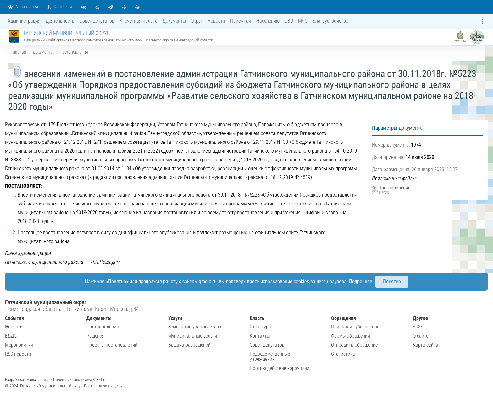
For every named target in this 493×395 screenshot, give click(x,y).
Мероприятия (19, 345)
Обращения (343, 318)
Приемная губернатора (355, 327)
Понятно (392, 281)
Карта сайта (425, 345)
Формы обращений (350, 336)
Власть (257, 318)
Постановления (74, 52)
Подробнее (360, 281)
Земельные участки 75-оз (194, 327)
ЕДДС (11, 336)
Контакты (260, 336)
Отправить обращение (354, 345)
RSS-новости (18, 354)
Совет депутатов (267, 345)
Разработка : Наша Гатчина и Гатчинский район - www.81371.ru (55, 379)
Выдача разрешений (189, 345)
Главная (18, 52)
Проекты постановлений (111, 345)
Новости (14, 327)
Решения (95, 336)
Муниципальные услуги (192, 336)
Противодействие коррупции (279, 368)
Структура (260, 327)
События (14, 318)
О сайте (420, 336)
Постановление (394, 188)
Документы (43, 52)
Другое (420, 318)
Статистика (343, 354)
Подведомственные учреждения (270, 356)
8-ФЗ (417, 327)
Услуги (175, 318)
